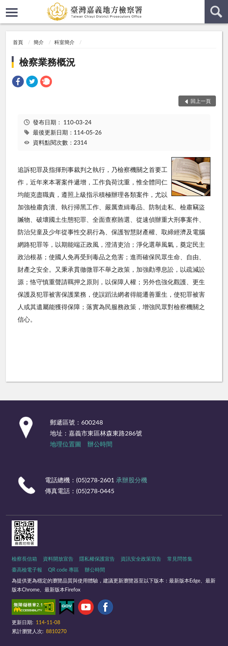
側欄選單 (12, 12)
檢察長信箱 (24, 559)
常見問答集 (179, 559)
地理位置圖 (65, 444)
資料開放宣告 (58, 559)
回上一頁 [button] (201, 101)
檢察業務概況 (47, 61)
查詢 (216, 11)
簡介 (39, 42)
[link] (18, 82)
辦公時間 (99, 444)
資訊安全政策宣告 (141, 559)
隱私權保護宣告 (97, 559)
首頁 (18, 42)
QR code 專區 (63, 569)
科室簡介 (64, 42)
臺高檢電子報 (27, 569)
